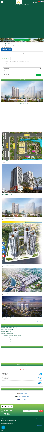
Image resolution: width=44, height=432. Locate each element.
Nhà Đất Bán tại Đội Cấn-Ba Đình (8, 329)
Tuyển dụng (7, 415)
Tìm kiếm (38, 75)
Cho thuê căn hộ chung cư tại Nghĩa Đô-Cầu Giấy (11, 335)
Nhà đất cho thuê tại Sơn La (7, 333)
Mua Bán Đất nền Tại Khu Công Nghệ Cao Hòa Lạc (11, 160)
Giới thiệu (6, 413)
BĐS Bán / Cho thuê (6, 58)
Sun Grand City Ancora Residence (8, 317)
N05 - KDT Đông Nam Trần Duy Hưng (8, 265)
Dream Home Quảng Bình (6, 293)
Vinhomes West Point (23, 393)
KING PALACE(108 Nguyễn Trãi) (22, 103)
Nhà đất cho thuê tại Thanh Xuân (8, 342)
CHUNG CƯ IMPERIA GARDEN (23, 396)
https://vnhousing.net (8, 423)
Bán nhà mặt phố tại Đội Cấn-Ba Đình (9, 327)
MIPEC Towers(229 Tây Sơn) (7, 194)
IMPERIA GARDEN (23, 399)
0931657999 (23, 37)
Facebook (39, 425)
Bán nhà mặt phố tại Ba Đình (7, 331)
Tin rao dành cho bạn (6, 49)
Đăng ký (40, 410)
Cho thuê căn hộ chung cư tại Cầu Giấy (9, 339)
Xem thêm (39, 321)
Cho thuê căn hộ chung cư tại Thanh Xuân (10, 341)
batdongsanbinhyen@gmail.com (10, 420)
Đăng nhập (35, 2)
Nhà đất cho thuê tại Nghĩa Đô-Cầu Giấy (10, 337)
